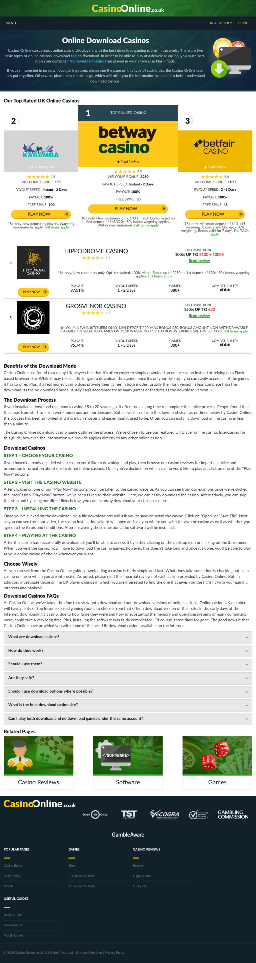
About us (96, 953)
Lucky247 (140, 886)
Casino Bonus (13, 866)
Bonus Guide (13, 915)
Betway (138, 866)
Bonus (244, 23)
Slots (72, 866)
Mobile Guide (13, 935)
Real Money (221, 23)
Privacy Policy (114, 953)
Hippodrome (142, 876)
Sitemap (82, 953)
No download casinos (88, 61)
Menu (13, 23)
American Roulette (81, 886)
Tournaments (13, 925)
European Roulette (81, 876)
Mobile (9, 886)
